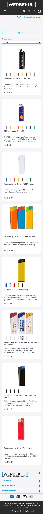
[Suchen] (23, 11)
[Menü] (5, 11)
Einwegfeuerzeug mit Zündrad (17, 78)
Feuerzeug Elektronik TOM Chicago (19, 184)
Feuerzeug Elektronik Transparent (18, 448)
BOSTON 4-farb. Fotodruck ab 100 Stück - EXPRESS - (21, 343)
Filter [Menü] (21, 32)
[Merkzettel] (29, 11)
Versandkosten (7, 506)
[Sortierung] (21, 42)
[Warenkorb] (39, 11)
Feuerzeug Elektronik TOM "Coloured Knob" (20, 396)
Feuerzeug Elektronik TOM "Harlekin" (20, 237)
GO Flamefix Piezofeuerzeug (16, 290)
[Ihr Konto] (34, 11)
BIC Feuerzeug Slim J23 (14, 131)
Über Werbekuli (9, 491)
